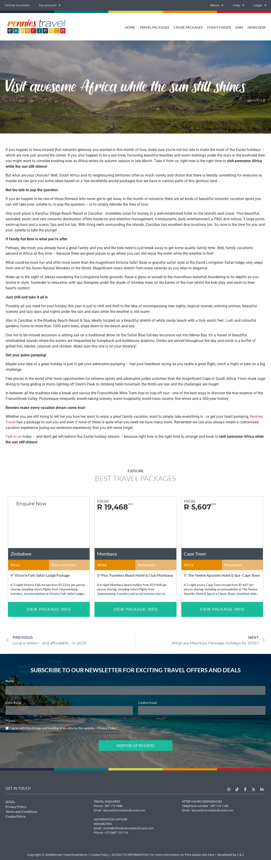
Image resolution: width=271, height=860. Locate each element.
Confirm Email (147, 703)
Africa (15, 564)
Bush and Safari (63, 564)
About (216, 5)
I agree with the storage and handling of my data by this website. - (64, 728)
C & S (240, 854)
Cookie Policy (16, 816)
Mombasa (107, 553)
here (211, 854)
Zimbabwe (20, 553)
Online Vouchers (17, 5)
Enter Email (13, 703)
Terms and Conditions (21, 811)
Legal (260, 5)
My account (50, 5)
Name (10, 681)
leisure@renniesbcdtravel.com (124, 810)
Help (238, 5)
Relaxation (146, 564)
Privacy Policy (106, 728)
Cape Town (195, 553)
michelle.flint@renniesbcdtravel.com (128, 828)
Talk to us (14, 436)
